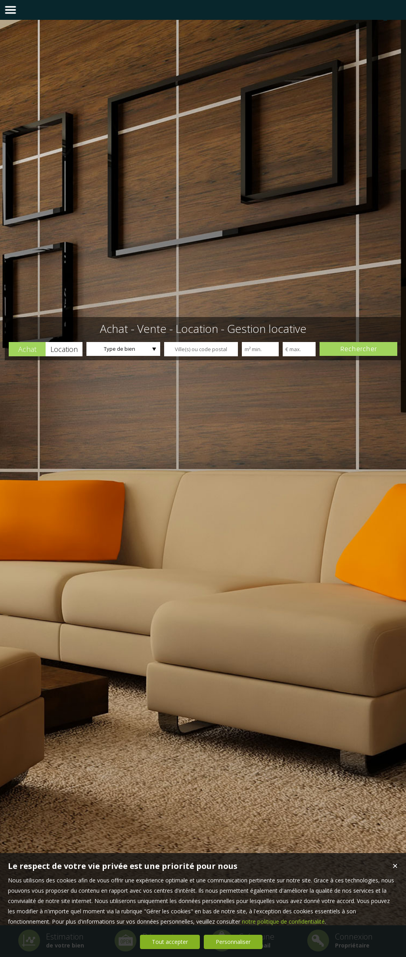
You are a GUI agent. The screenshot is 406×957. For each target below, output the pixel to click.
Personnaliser (233, 941)
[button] (27, 349)
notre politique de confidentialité (283, 921)
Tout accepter (170, 941)
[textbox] (201, 349)
